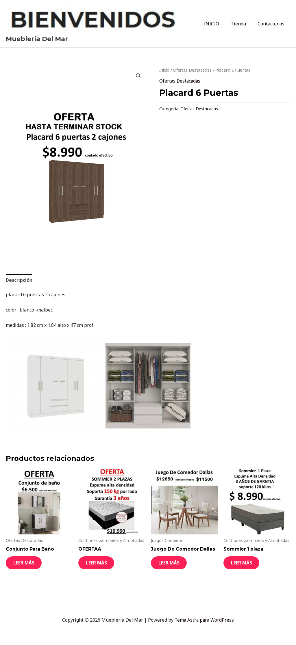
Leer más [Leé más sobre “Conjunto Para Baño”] (28, 565)
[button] (138, 76)
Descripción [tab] (19, 280)
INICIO (217, 23)
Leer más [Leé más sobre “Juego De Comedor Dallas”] (173, 565)
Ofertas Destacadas (193, 70)
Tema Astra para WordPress (204, 620)
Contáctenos (272, 23)
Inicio (164, 70)
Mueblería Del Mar (37, 39)
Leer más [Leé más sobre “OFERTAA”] (100, 565)
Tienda (241, 23)
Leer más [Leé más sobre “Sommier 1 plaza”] (245, 565)
